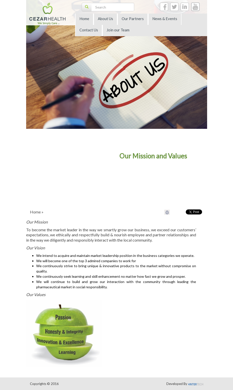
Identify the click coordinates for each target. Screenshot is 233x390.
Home (84, 18)
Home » (36, 211)
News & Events (164, 18)
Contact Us (88, 30)
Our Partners (133, 18)
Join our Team (118, 30)
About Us (105, 18)
